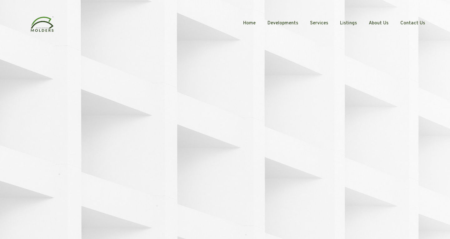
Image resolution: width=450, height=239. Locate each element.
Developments (283, 23)
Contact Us (412, 23)
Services (319, 23)
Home (249, 23)
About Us (378, 23)
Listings (348, 23)
